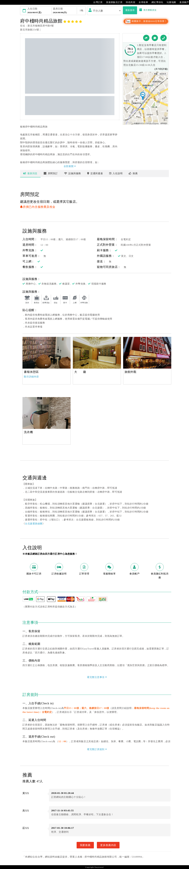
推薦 (133, 173)
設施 (72, 173)
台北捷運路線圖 (33, 523)
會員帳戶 (182, 2)
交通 (95, 173)
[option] (46, 353)
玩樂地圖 (170, 2)
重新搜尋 (130, 10)
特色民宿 (129, 2)
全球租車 (141, 2)
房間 (51, 173)
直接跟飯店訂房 (112, 2)
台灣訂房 (96, 2)
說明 (116, 173)
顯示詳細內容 (31, 376)
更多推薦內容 (108, 845)
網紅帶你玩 (155, 2)
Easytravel (99, 867)
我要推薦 (85, 845)
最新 (30, 173)
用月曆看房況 (147, 10)
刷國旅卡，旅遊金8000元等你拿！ (146, 21)
